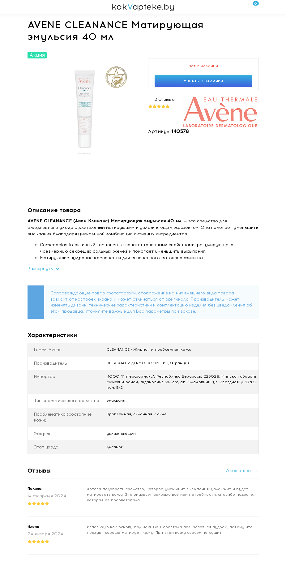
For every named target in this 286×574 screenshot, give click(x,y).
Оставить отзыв (242, 471)
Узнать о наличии (203, 81)
